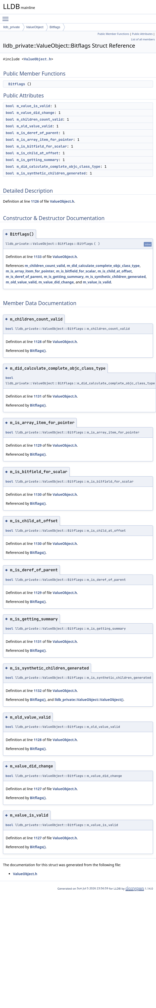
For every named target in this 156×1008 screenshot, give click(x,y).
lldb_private (11, 27)
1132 (38, 690)
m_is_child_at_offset (37, 153)
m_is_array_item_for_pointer (45, 139)
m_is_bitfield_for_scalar (42, 146)
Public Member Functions (113, 34)
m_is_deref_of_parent (37, 133)
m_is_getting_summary (37, 160)
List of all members (143, 39)
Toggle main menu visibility (6, 16)
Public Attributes (142, 34)
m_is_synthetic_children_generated (51, 173)
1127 (38, 788)
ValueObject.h (37, 59)
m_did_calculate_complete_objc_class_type (58, 166)
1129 (38, 445)
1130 (38, 494)
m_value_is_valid (33, 106)
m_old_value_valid (34, 126)
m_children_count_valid (40, 119)
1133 (38, 256)
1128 (38, 341)
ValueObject (35, 27)
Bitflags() (38, 350)
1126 (35, 201)
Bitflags (55, 27)
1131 (38, 396)
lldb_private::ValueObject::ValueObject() (89, 699)
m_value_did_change (35, 112)
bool (10, 106)
